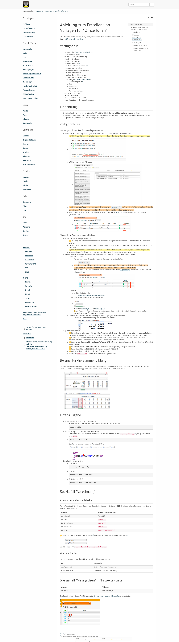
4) (82, 81)
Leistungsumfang (29, 33)
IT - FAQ (25, 278)
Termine (25, 181)
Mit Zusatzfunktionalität (83, 52)
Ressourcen (27, 190)
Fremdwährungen (29, 90)
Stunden (26, 136)
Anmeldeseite (27, 49)
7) (86, 267)
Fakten (25, 223)
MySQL (27, 294)
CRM (24, 58)
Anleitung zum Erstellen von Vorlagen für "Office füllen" (52, 11)
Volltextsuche (27, 62)
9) (116, 512)
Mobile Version (28, 66)
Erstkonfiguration (29, 29)
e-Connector (29, 260)
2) (79, 63)
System (25, 235)
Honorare (26, 144)
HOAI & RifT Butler (29, 165)
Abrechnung (27, 161)
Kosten (25, 148)
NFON (27, 272)
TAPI (26, 268)
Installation (26, 248)
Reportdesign (27, 82)
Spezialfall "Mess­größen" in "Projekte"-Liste (140, 49)
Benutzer (26, 231)
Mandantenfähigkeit (30, 86)
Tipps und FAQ (28, 37)
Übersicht (28, 252)
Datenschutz (27, 334)
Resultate (26, 152)
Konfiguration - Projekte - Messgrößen (107, 596)
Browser (28, 282)
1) (79, 54)
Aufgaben (26, 177)
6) (83, 209)
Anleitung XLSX (86, 309)
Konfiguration (27, 123)
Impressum (30, 338)
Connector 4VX (30, 264)
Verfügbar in (136, 32)
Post (24, 210)
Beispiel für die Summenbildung (137, 39)
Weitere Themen (31, 307)
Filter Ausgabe (136, 43)
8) (135, 433)
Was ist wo (26, 227)
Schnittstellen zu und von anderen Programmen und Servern (34, 314)
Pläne (24, 206)
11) (127, 535)
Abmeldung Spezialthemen (32, 74)
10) (93, 535)
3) (87, 65)
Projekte (25, 111)
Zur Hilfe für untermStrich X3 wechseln (36, 329)
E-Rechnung (29, 303)
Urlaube (25, 186)
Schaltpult (26, 157)
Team (24, 115)
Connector (28, 286)
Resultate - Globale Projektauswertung (91, 296)
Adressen (26, 119)
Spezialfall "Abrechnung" (139, 46)
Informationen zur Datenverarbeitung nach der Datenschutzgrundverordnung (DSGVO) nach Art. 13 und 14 (39, 345)
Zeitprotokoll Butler (29, 140)
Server (27, 299)
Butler (25, 53)
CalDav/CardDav (28, 94)
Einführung (26, 24)
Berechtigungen (28, 70)
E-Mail (27, 290)
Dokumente (27, 202)
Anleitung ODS (100, 309)
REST (24, 319)
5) (70, 117)
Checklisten (29, 256)
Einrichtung (135, 35)
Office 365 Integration (30, 99)
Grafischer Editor (28, 78)
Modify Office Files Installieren (74, 39)
